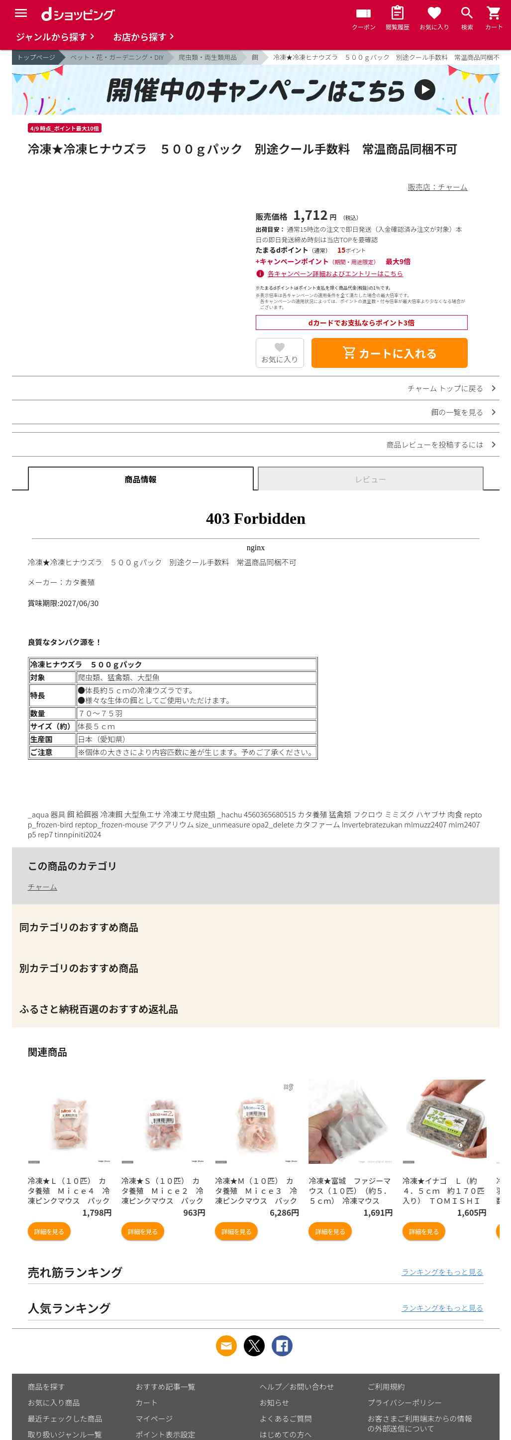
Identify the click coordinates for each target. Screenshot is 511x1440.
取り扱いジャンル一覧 (65, 1434)
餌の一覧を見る (457, 412)
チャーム (42, 886)
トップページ (36, 57)
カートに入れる (389, 353)
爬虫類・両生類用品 (208, 57)
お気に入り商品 (54, 1402)
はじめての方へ (286, 1434)
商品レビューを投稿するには (434, 444)
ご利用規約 (386, 1386)
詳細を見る (49, 1231)
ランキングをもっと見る (443, 1272)
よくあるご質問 (286, 1418)
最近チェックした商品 (65, 1418)
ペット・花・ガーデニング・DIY (117, 57)
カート (147, 1402)
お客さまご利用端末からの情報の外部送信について (420, 1423)
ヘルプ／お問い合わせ (297, 1386)
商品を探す (46, 1386)
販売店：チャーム (437, 186)
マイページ (154, 1418)
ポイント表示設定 (166, 1434)
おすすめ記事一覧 (166, 1386)
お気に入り (280, 359)
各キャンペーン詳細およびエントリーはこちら (335, 273)
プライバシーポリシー (405, 1402)
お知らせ (275, 1402)
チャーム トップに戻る (446, 388)
